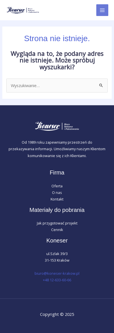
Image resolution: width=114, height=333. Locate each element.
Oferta (57, 185)
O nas (57, 192)
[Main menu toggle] (102, 10)
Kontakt (57, 199)
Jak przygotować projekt (57, 223)
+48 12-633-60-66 (57, 279)
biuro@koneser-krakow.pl (57, 273)
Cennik (57, 229)
